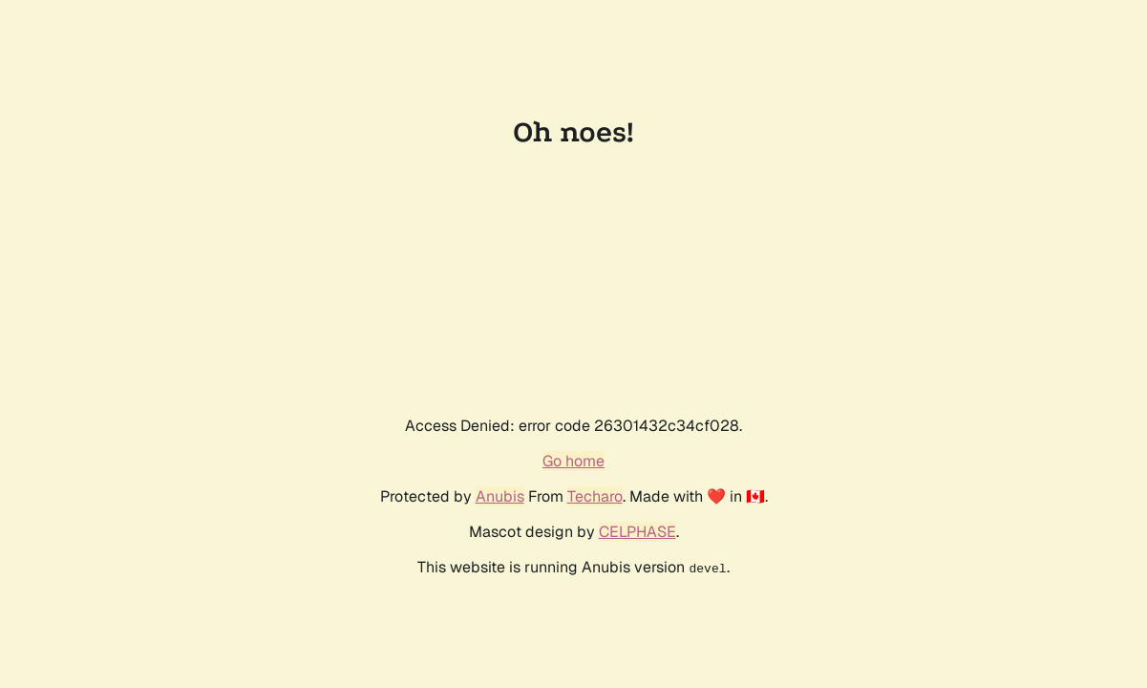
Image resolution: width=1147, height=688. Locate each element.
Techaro (595, 496)
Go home (573, 461)
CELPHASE (637, 532)
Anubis (500, 496)
